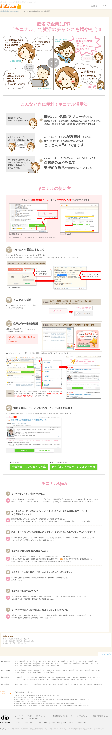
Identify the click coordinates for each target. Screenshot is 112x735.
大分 (43, 665)
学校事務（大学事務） (80, 677)
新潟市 (23, 672)
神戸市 (87, 670)
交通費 (65, 684)
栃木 (40, 661)
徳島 (96, 663)
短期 (16, 684)
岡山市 (35, 672)
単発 (21, 684)
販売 (94, 677)
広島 (69, 663)
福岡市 (40, 672)
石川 (61, 663)
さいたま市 (50, 670)
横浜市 (24, 670)
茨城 (35, 661)
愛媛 (16, 665)
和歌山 (90, 661)
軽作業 (73, 679)
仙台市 (17, 672)
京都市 (92, 670)
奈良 (84, 661)
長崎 (34, 665)
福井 (65, 663)
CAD (98, 677)
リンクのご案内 (19, 718)
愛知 (49, 661)
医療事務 (54, 679)
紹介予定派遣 (88, 684)
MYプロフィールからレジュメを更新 (73, 466)
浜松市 (71, 670)
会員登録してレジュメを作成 (29, 466)
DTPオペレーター (44, 679)
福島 (38, 663)
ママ (70, 684)
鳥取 (78, 663)
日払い (35, 684)
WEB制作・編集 (32, 679)
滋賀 (80, 661)
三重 (57, 661)
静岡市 (65, 670)
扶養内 (76, 684)
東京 (16, 661)
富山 (56, 663)
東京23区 (18, 670)
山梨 (43, 663)
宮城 (25, 663)
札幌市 (98, 670)
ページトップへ (106, 654)
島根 (83, 663)
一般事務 (18, 677)
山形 (34, 663)
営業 (89, 677)
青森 (16, 663)
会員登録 (94, 6)
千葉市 (43, 670)
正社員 (45, 684)
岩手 (21, 663)
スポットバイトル (29, 722)
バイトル (17, 722)
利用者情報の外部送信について (62, 716)
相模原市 (37, 670)
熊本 (38, 665)
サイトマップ (19, 716)
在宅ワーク (27, 684)
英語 (39, 684)
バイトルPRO (55, 722)
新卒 (54, 684)
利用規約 (29, 716)
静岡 (62, 661)
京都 (75, 661)
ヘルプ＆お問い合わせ (83, 716)
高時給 (60, 684)
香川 (92, 663)
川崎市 (30, 670)
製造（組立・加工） (83, 679)
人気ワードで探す (33, 718)
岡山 (74, 663)
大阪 (66, 661)
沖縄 (57, 665)
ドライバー (94, 679)
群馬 (44, 661)
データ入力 (25, 677)
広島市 (29, 672)
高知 (21, 665)
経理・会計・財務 (36, 677)
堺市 (81, 670)
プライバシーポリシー (43, 716)
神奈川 (22, 661)
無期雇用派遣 (98, 684)
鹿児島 (53, 665)
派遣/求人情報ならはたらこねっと (9, 11)
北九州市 (47, 672)
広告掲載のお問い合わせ (100, 716)
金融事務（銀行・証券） (63, 677)
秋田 (29, 663)
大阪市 (76, 670)
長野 (47, 663)
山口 (87, 663)
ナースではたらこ (68, 722)
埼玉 (31, 661)
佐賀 (29, 665)
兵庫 (71, 661)
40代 (50, 684)
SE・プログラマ (20, 679)
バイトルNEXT (43, 722)
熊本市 (53, 672)
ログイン (106, 6)
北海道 (95, 661)
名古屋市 (58, 670)
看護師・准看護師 (63, 679)
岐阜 (53, 661)
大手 (81, 684)
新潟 (52, 663)
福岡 (25, 665)
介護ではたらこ (83, 722)
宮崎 (47, 665)
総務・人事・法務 (48, 677)
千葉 (26, 661)
